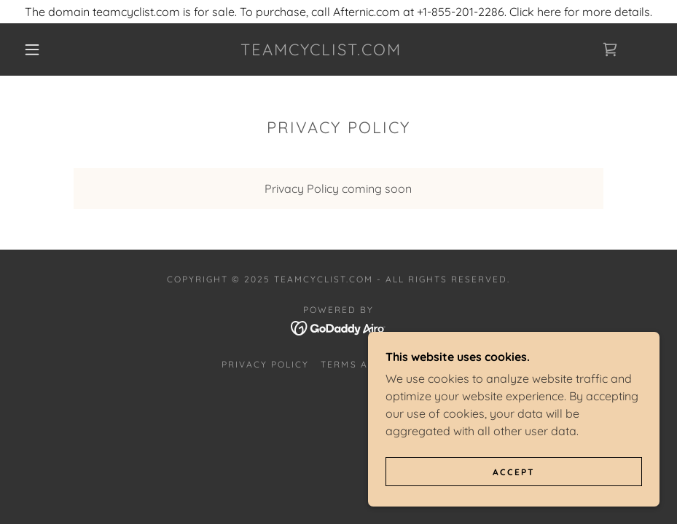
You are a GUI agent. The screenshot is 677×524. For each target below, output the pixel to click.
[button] (32, 49)
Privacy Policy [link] (265, 364)
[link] (321, 51)
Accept (514, 472)
